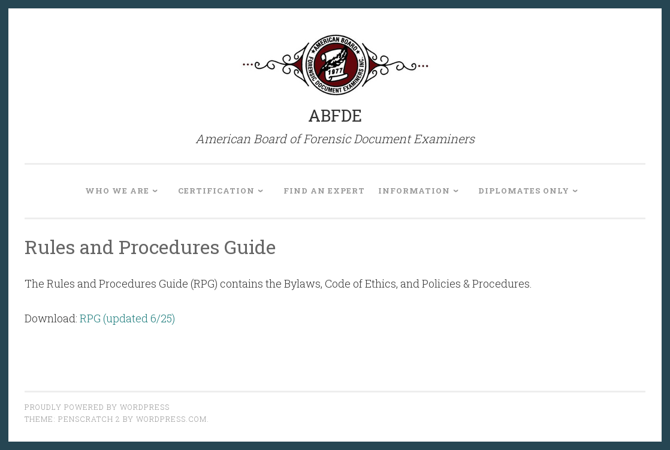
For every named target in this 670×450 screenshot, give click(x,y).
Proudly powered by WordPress (97, 407)
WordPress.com (171, 419)
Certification (216, 190)
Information (414, 190)
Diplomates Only (523, 190)
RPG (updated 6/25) (127, 318)
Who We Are (117, 190)
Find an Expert (324, 190)
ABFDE (335, 115)
